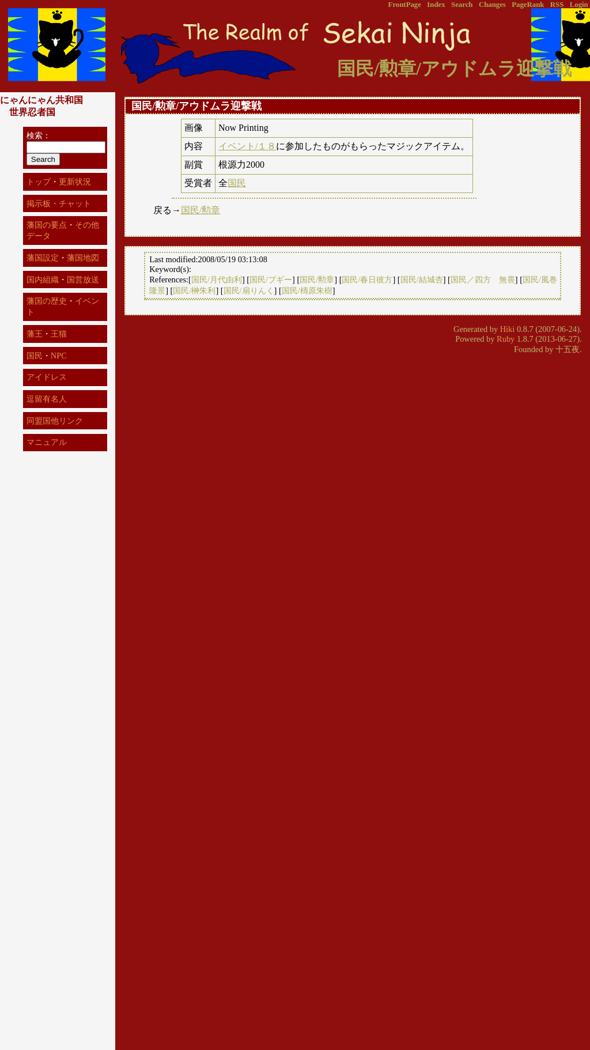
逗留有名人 (47, 398)
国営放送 (83, 279)
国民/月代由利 (216, 279)
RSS (556, 5)
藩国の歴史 (47, 300)
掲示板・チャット (59, 203)
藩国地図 (83, 257)
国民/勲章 (200, 210)
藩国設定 (43, 257)
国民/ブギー (270, 279)
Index (436, 5)
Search (461, 5)
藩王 (35, 333)
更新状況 (75, 181)
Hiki (507, 329)
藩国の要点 (47, 224)
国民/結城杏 (421, 279)
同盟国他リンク (55, 420)
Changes (492, 5)
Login (579, 5)
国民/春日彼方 (367, 279)
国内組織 (43, 279)
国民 (237, 183)
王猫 (59, 333)
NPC (59, 355)
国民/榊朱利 (194, 290)
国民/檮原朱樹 (307, 290)
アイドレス (47, 377)
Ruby (506, 338)
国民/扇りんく (249, 290)
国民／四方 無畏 (483, 279)
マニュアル (47, 442)
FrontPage (404, 5)
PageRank (528, 5)
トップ (39, 181)
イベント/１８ (247, 146)
